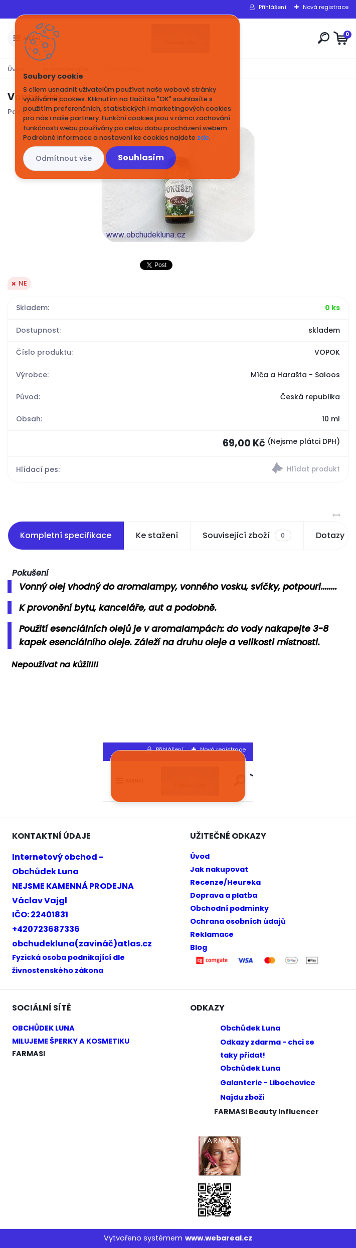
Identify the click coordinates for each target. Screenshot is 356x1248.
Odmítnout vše (64, 158)
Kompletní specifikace (65, 535)
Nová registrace (325, 7)
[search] (323, 38)
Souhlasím (141, 157)
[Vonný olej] (178, 184)
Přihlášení (272, 7)
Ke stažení (157, 535)
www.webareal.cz (218, 1238)
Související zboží (247, 536)
